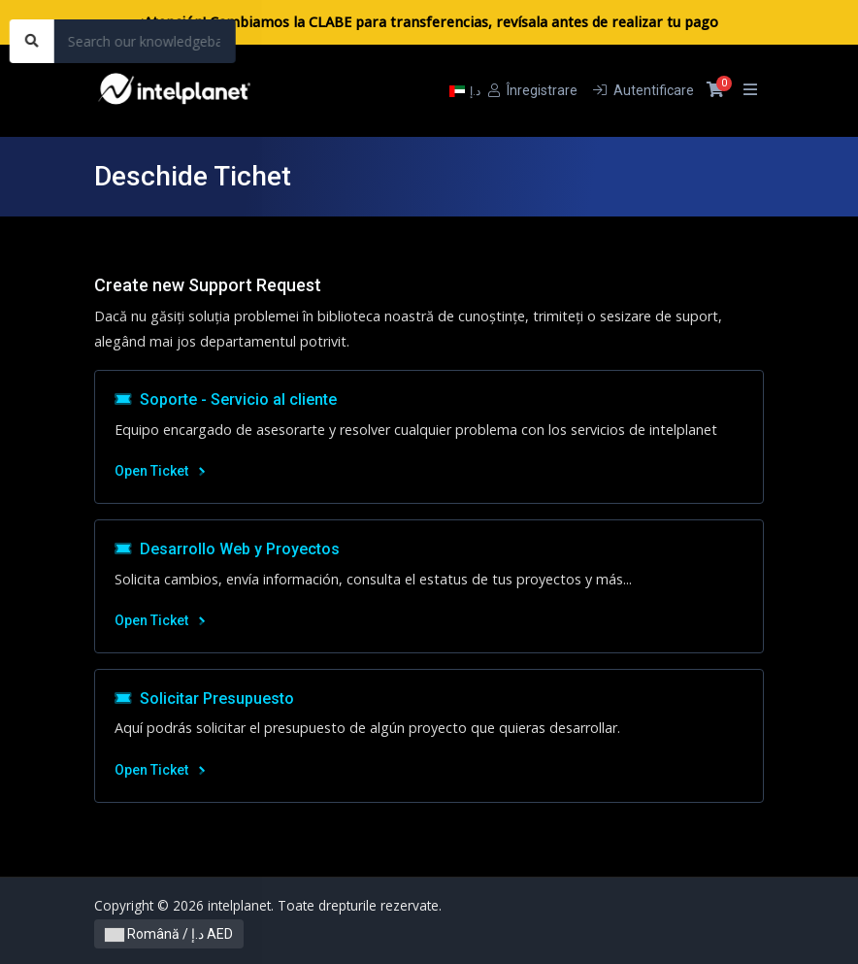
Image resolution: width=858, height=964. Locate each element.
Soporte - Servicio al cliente (226, 399)
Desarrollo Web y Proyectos (227, 549)
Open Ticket (160, 471)
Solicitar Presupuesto (204, 698)
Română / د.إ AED (169, 934)
